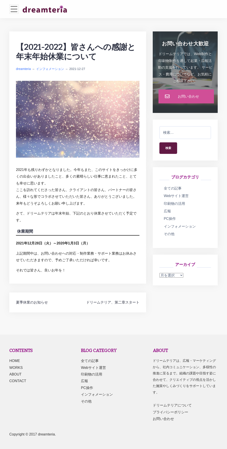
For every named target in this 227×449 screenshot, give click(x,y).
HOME (14, 361)
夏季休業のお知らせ (32, 302)
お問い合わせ (163, 419)
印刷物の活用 (174, 204)
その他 (169, 234)
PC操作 (170, 219)
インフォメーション (50, 69)
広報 (167, 212)
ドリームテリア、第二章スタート (112, 302)
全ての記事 (173, 189)
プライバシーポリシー (170, 412)
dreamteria (23, 69)
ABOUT (15, 374)
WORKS (16, 368)
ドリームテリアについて (172, 405)
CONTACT (17, 381)
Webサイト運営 (176, 196)
